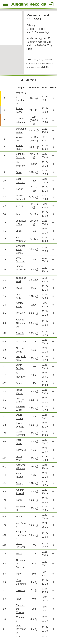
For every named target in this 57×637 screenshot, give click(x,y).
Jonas (18, 358)
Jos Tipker (20, 275)
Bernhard (19, 422)
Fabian (18, 176)
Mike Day (20, 318)
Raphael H (20, 477)
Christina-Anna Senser (20, 234)
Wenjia (18, 619)
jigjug (28, 46)
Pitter (17, 533)
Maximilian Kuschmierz (20, 92)
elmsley (19, 611)
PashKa (19, 311)
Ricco (18, 267)
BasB (18, 469)
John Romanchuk (20, 585)
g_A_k (18, 192)
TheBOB (19, 549)
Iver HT (19, 200)
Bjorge (18, 453)
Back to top (28, 629)
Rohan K (19, 291)
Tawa (17, 161)
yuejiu (18, 216)
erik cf (18, 517)
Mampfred (20, 576)
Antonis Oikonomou (20, 301)
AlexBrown (20, 493)
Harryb (18, 485)
